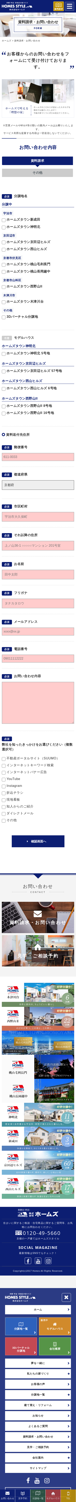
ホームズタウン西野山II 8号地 (27, 406)
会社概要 (55, 1346)
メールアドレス (25, 621)
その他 (37, 172)
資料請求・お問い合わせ (38, 1436)
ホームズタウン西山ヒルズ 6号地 (29, 388)
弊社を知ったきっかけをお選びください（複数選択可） (37, 747)
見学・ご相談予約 (38, 1447)
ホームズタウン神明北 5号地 (26, 354)
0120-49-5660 (42, 1232)
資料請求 (37, 160)
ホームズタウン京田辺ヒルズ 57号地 (32, 371)
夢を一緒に (38, 1363)
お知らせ (38, 1415)
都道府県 (21, 474)
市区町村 (21, 506)
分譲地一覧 (21, 1326)
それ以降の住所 (25, 535)
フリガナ (21, 593)
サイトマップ (38, 1468)
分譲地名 (21, 196)
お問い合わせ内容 (38, 147)
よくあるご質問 (38, 1426)
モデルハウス (24, 338)
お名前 (19, 564)
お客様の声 (38, 1384)
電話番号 (21, 649)
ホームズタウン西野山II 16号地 (28, 413)
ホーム (38, 1309)
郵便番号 (21, 447)
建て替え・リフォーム (38, 1405)
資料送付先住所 (18, 434)
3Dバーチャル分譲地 (21, 1346)
